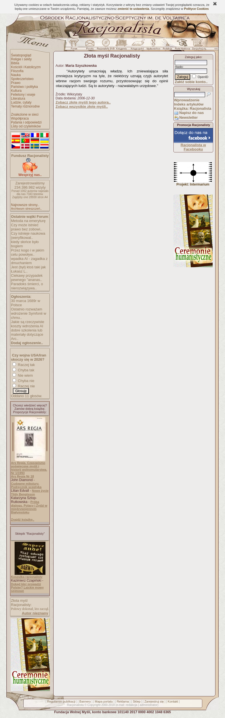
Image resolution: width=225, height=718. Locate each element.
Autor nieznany (35, 613)
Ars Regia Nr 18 (22, 476)
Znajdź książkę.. (22, 519)
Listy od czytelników (26, 126)
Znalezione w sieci (24, 114)
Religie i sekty (21, 59)
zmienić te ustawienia (133, 8)
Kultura (16, 91)
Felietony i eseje (23, 95)
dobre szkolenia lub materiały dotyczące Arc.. (27, 334)
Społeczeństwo (22, 79)
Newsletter (188, 117)
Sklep (137, 701)
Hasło (179, 66)
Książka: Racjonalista (192, 108)
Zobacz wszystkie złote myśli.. (82, 106)
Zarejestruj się (154, 701)
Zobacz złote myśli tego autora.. (83, 102)
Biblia (15, 63)
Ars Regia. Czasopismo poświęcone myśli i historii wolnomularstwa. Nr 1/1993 (29, 468)
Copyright (93, 704)
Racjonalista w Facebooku (193, 147)
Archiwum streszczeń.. (26, 208)
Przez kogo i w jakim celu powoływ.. (27, 252)
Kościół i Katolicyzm (26, 67)
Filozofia (17, 71)
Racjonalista (75, 704)
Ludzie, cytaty (21, 102)
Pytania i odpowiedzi (26, 122)
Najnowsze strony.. (25, 205)
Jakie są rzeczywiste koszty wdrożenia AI (27, 324)
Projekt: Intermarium (193, 182)
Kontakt (173, 701)
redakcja (131, 704)
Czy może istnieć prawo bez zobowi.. (26, 227)
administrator (149, 704)
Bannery (85, 701)
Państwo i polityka (24, 87)
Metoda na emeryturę (28, 221)
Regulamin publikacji (61, 701)
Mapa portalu (104, 701)
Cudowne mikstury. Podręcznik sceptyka (26, 485)
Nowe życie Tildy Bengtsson (30, 492)
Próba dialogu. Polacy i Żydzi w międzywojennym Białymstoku (29, 507)
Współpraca (20, 118)
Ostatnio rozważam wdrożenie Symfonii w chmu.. (28, 313)
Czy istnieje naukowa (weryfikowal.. (28, 235)
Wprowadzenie (186, 100)
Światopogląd (21, 55)
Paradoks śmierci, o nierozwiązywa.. (27, 286)
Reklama (123, 701)
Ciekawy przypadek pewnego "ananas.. (27, 277)
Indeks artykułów (188, 104)
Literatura (18, 98)
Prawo (15, 83)
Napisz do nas (191, 113)
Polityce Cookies (196, 8)
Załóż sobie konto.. (191, 82)
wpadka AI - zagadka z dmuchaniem (29, 261)
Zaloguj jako (193, 57)
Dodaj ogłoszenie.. (27, 343)
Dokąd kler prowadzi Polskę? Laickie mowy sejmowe (27, 587)
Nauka (16, 75)
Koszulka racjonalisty (27, 576)
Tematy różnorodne (25, 106)
